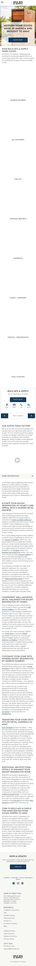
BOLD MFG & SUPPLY (18, 391)
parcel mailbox (25, 554)
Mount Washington (26, 878)
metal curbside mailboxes (21, 520)
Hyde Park (9, 634)
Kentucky (15, 878)
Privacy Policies (9, 939)
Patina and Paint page (13, 579)
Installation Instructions (11, 910)
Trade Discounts (9, 933)
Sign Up (18, 867)
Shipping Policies (9, 931)
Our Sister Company (10, 923)
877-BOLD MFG (9, 946)
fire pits (16, 800)
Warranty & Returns (10, 936)
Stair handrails (7, 728)
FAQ (5, 913)
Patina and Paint (9, 918)
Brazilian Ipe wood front (11, 552)
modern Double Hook (10, 794)
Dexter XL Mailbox (12, 540)
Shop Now (18, 40)
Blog (5, 926)
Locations (6, 878)
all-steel (16, 550)
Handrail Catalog (9, 915)
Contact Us (7, 921)
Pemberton (6, 714)
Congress (5, 712)
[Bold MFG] (18, 2)
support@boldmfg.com (11, 949)
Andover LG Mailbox (9, 640)
